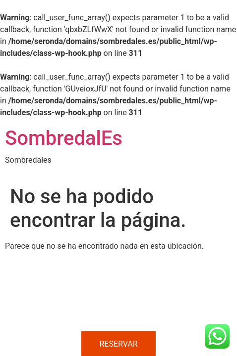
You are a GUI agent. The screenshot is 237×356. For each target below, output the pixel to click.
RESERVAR (118, 344)
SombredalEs (63, 138)
